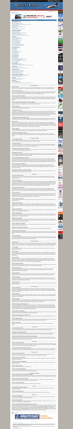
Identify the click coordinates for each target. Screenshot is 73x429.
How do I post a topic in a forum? (16, 37)
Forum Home (15, 12)
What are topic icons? (15, 54)
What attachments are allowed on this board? (18, 78)
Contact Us (21, 422)
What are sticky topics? (15, 52)
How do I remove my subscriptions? (17, 76)
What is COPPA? (14, 27)
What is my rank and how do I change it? (17, 34)
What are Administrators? (15, 56)
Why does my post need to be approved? (17, 45)
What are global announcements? (16, 51)
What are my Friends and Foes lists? (17, 67)
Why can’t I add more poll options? (17, 40)
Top (12, 89)
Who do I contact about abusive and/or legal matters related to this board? (22, 82)
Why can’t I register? (15, 28)
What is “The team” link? (15, 61)
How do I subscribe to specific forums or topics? (18, 75)
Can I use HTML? (14, 49)
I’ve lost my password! (15, 25)
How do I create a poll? (15, 39)
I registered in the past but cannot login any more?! (19, 26)
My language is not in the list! (16, 33)
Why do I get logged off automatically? (17, 23)
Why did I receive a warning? (16, 43)
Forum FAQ (18, 422)
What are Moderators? (15, 57)
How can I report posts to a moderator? (17, 44)
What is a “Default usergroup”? (16, 60)
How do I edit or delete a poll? (16, 41)
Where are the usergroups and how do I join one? (19, 58)
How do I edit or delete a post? (16, 38)
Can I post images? (14, 50)
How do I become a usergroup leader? (17, 59)
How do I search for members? (16, 72)
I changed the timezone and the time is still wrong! (19, 32)
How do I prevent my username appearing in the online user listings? (21, 24)
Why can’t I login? (14, 22)
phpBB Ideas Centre (53, 400)
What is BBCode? (14, 48)
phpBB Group (37, 396)
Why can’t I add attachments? (16, 42)
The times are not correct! (15, 31)
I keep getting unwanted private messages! (18, 64)
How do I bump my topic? (15, 46)
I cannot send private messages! (16, 63)
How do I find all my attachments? (16, 79)
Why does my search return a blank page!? (18, 71)
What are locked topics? (15, 53)
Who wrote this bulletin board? (16, 81)
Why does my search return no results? (17, 70)
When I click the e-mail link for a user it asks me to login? (20, 35)
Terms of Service (15, 422)
